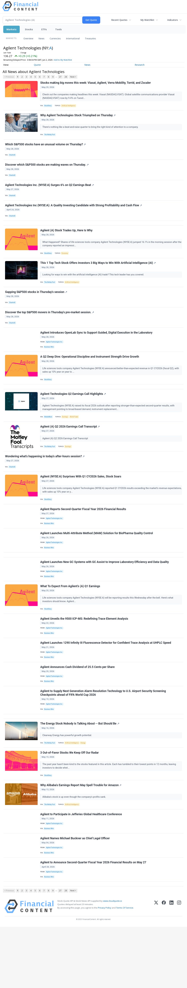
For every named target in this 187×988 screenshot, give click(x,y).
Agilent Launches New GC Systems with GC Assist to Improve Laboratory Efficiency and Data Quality (105, 597)
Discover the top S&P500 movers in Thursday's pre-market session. (50, 329)
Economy (66, 265)
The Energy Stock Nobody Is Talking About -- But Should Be (80, 772)
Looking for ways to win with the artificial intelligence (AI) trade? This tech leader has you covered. (94, 288)
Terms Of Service (124, 969)
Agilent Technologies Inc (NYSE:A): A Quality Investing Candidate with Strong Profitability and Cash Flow (74, 214)
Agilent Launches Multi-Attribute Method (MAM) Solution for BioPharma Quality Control (97, 565)
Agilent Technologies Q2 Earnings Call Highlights (73, 417)
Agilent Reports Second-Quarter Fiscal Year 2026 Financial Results (84, 539)
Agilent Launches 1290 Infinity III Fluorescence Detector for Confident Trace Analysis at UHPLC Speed (106, 684)
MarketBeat (49, 441)
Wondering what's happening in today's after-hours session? (45, 483)
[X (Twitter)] (156, 967)
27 (60, 76)
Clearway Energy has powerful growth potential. (68, 784)
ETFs (44, 29)
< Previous (9, 76)
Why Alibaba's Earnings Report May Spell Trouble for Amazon (81, 837)
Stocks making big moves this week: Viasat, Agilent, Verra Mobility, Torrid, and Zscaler (96, 83)
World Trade (76, 441)
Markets (11, 29)
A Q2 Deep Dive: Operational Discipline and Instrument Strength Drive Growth (90, 377)
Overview (28, 38)
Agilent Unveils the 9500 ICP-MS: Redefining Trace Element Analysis (85, 658)
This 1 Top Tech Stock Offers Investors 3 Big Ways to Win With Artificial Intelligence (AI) (98, 276)
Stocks (29, 29)
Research (139, 64)
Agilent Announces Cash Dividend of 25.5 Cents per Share (78, 710)
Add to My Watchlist (70, 60)
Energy (86, 792)
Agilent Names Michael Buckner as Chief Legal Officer (75, 894)
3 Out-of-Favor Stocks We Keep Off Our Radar (70, 803)
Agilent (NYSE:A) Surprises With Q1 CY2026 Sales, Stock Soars (81, 505)
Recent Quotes (119, 19)
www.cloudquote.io (112, 962)
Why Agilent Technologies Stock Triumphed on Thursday (78, 117)
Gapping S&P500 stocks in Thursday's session (36, 307)
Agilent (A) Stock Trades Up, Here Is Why (67, 242)
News (41, 38)
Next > (73, 76)
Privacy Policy (104, 969)
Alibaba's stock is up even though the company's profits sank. (75, 849)
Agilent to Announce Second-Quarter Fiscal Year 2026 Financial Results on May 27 (94, 920)
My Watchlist (147, 19)
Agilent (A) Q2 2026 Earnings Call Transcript (70, 452)
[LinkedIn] (171, 967)
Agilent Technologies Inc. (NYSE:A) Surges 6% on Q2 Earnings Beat (50, 192)
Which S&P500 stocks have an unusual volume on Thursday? (46, 148)
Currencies (55, 38)
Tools (58, 29)
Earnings (67, 441)
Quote (37, 64)
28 (66, 76)
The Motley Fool (50, 137)
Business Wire (50, 366)
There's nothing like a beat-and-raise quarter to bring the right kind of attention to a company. (91, 129)
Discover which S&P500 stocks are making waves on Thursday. (47, 170)
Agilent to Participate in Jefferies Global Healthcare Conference (81, 868)
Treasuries (90, 38)
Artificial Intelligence (70, 106)
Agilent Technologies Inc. (55, 361)
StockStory (49, 106)
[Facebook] (163, 967)
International (73, 38)
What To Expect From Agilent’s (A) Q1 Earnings (71, 624)
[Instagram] (179, 967)
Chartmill (13, 159)
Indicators (172, 19)
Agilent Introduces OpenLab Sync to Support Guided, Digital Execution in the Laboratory (97, 351)
